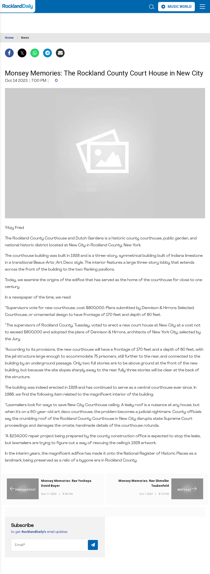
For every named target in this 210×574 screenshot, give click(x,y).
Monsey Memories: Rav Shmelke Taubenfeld (143, 483)
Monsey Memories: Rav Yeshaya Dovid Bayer (66, 483)
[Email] (55, 545)
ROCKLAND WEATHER (48, 20)
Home (9, 37)
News (25, 37)
